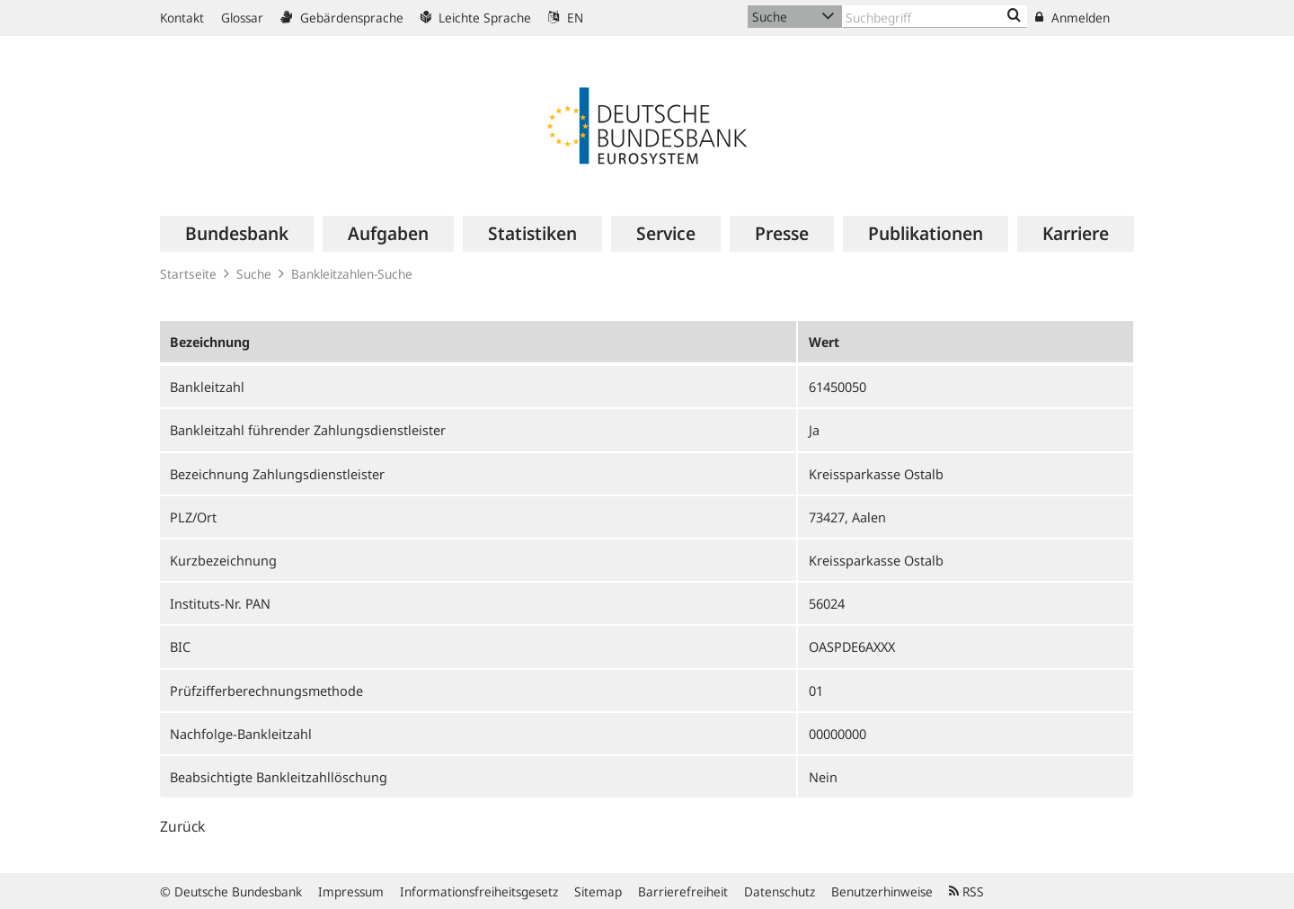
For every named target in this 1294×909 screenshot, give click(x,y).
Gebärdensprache (341, 17)
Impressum (351, 891)
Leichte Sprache (476, 17)
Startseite (188, 273)
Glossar (242, 17)
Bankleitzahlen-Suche (351, 273)
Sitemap (598, 891)
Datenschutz (779, 891)
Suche (253, 273)
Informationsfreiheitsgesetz (479, 891)
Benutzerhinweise (882, 891)
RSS (966, 891)
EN (565, 17)
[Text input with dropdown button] (934, 16)
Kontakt (182, 17)
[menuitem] (237, 234)
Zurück (182, 826)
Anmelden (1072, 17)
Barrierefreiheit (683, 891)
